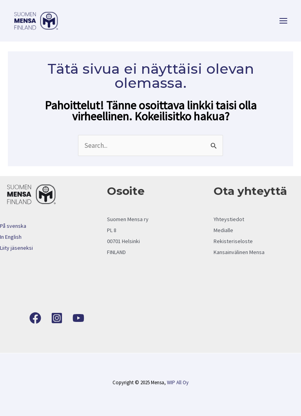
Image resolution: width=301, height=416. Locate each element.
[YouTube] (78, 318)
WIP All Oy (178, 382)
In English (11, 236)
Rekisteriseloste (233, 241)
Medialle (223, 230)
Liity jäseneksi (16, 247)
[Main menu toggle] (284, 21)
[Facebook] (35, 318)
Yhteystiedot (229, 219)
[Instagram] (57, 318)
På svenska (13, 225)
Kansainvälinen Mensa (239, 252)
